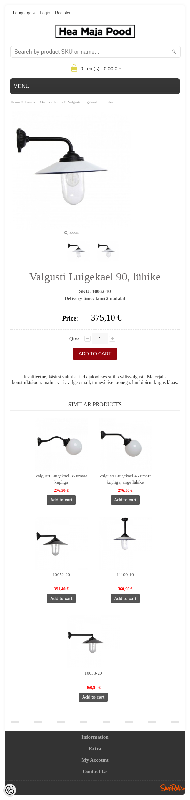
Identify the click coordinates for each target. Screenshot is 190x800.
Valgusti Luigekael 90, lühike (90, 102)
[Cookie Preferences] (9, 790)
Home (15, 102)
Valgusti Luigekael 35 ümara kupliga (61, 479)
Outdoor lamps (51, 102)
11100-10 (125, 574)
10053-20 (93, 673)
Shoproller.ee (172, 787)
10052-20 (61, 574)
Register (63, 12)
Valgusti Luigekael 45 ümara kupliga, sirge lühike (125, 479)
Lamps (30, 102)
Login (45, 12)
